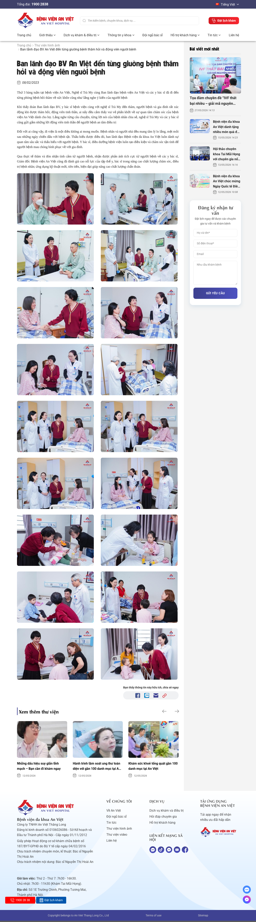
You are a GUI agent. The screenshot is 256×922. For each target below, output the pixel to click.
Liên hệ (234, 35)
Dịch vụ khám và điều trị (166, 812)
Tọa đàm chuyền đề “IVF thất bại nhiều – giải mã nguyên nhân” (213, 101)
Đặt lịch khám (51, 900)
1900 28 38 (20, 900)
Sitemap (203, 916)
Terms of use (153, 916)
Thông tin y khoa (119, 35)
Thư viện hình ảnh (47, 45)
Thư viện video (116, 836)
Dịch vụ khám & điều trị (80, 35)
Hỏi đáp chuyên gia (163, 818)
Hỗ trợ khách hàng (184, 35)
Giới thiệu (46, 35)
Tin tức (213, 35)
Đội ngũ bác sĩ (152, 35)
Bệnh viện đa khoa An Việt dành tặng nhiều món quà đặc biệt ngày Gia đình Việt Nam (227, 127)
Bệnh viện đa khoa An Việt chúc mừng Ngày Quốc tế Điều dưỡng (226, 181)
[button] (164, 711)
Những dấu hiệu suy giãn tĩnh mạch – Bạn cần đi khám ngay (41, 767)
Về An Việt (113, 812)
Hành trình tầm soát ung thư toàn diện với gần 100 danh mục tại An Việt (95, 767)
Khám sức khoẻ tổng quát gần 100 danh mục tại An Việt (152, 767)
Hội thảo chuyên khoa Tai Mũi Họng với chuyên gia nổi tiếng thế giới (226, 154)
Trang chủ (24, 35)
